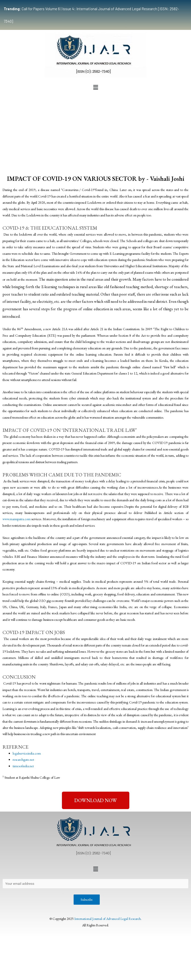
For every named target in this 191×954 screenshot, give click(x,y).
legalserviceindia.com (27, 753)
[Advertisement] (95, 129)
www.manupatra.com (16, 519)
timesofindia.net (23, 766)
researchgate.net (23, 759)
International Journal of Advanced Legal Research (107, 918)
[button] (95, 87)
